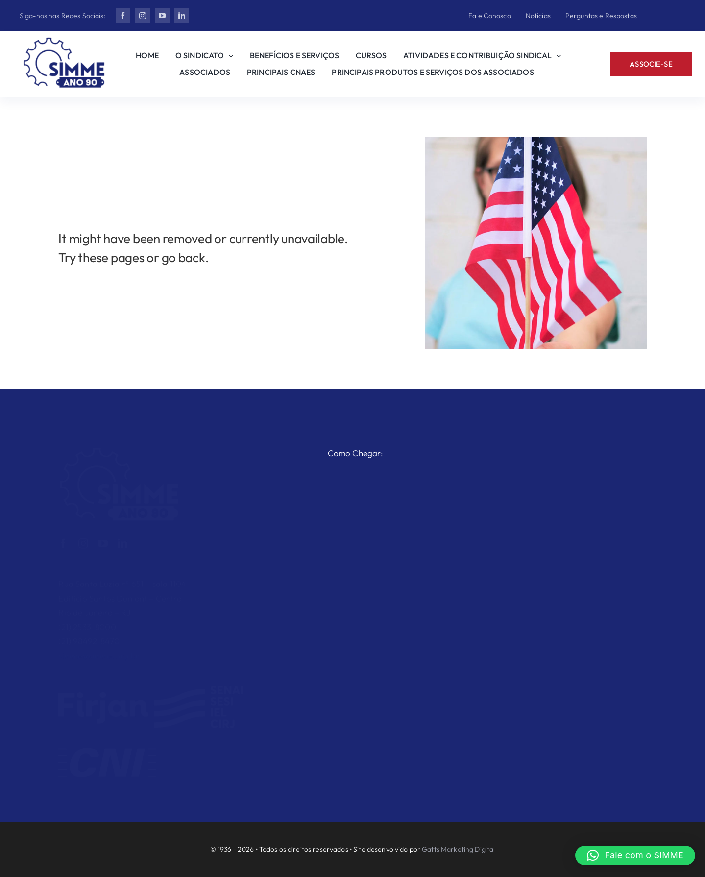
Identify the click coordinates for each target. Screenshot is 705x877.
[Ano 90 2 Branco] (119, 446)
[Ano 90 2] (64, 41)
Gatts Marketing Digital (458, 849)
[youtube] (162, 15)
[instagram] (142, 15)
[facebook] (123, 15)
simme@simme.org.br (98, 651)
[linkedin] (181, 15)
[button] (635, 855)
